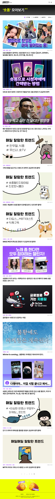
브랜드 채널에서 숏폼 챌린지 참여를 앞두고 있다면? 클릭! (22, 205)
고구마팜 (28, 17)
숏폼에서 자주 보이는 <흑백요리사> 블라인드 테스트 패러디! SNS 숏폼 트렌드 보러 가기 (27, 279)
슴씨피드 (43, 17)
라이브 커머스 (9, 465)
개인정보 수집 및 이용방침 (30, 494)
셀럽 (7, 50)
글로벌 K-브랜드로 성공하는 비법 (14, 318)
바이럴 (7, 89)
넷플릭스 (5, 239)
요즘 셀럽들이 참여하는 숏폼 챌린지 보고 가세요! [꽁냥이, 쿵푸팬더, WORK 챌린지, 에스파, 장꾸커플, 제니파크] (26, 54)
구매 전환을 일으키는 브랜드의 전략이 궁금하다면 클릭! (21, 168)
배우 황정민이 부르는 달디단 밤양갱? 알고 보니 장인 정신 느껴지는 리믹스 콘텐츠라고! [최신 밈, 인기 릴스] (27, 130)
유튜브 (12, 202)
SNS (4, 50)
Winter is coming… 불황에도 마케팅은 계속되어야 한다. (23, 354)
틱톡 (11, 239)
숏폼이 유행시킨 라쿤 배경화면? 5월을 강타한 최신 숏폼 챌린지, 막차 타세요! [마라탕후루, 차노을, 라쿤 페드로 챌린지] (27, 392)
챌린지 (10, 276)
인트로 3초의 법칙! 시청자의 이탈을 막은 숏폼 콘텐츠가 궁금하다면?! (26, 92)
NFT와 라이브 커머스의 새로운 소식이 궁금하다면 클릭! (21, 467)
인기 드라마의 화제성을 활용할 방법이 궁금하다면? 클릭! (22, 430)
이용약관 (21, 494)
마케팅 (4, 352)
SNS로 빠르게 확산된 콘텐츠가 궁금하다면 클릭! (19, 242)
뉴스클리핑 (35, 17)
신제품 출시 (8, 165)
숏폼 (10, 50)
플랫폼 (10, 315)
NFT (4, 465)
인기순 (50, 17)
